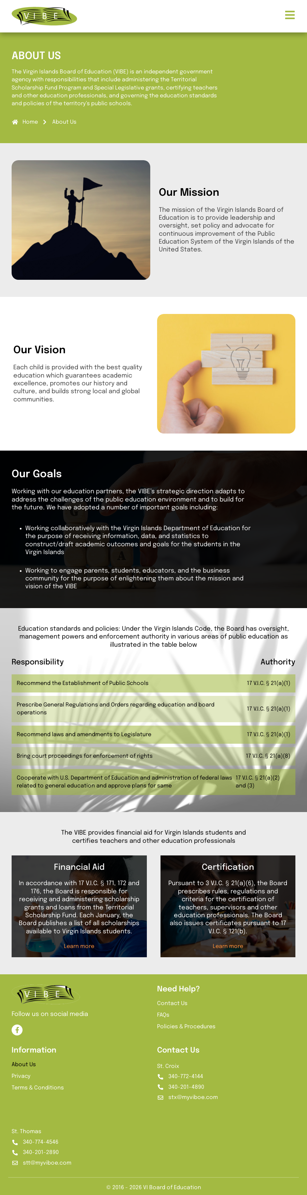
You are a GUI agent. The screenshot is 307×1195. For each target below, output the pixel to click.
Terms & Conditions (38, 1088)
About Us (24, 1065)
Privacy (21, 1076)
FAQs (163, 1015)
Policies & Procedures (186, 1027)
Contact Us (172, 1003)
